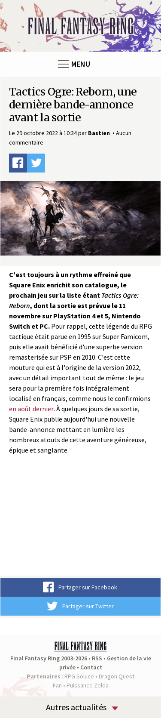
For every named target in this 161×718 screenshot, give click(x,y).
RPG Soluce (79, 676)
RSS (97, 658)
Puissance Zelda (88, 685)
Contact (91, 667)
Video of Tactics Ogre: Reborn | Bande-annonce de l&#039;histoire (80, 521)
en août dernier (31, 408)
